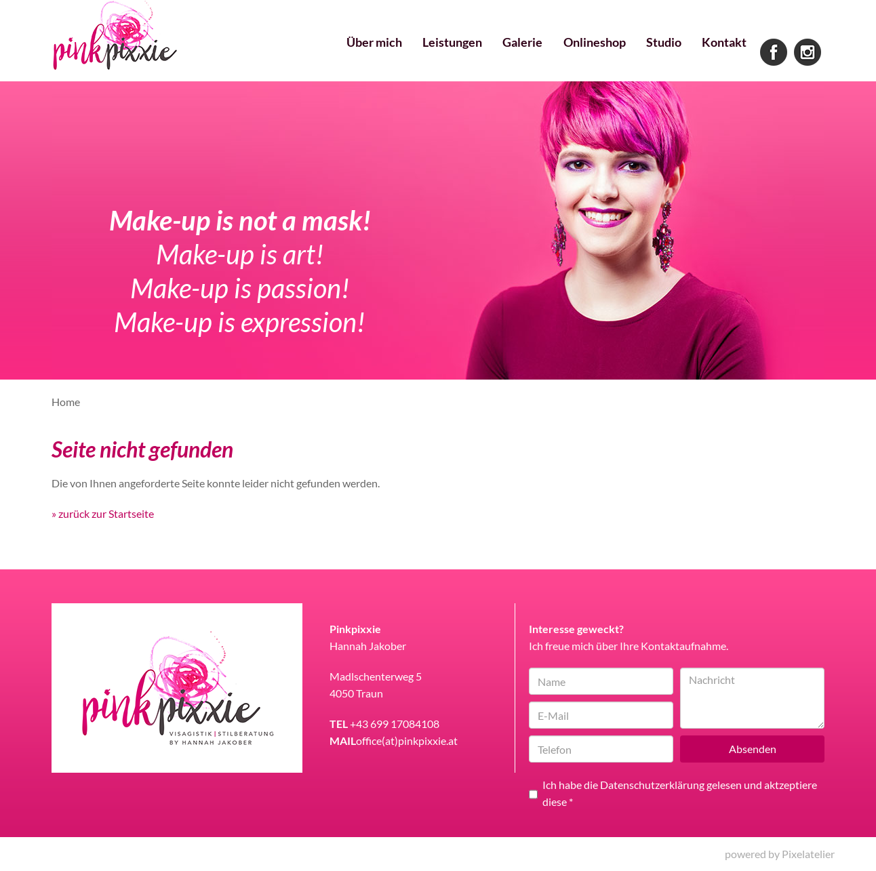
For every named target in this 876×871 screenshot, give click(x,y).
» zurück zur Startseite (103, 513)
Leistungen (435, 54)
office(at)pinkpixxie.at (407, 740)
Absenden (752, 748)
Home (66, 401)
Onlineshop (584, 54)
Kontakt (722, 54)
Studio (658, 54)
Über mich (353, 54)
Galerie (509, 54)
